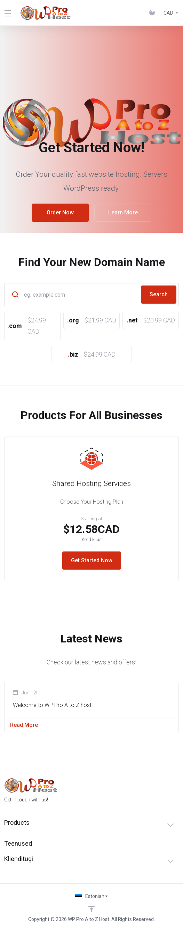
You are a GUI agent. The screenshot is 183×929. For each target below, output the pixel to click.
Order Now (60, 212)
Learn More (122, 212)
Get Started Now (91, 560)
